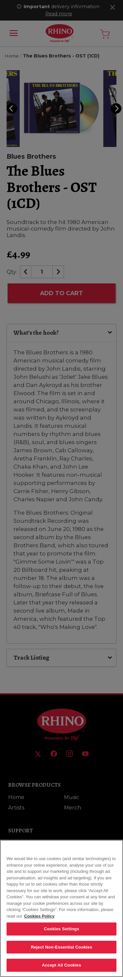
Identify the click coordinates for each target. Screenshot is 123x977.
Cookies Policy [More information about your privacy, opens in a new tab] (39, 917)
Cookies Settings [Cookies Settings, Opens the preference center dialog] (61, 930)
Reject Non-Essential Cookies (61, 948)
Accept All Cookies (61, 967)
